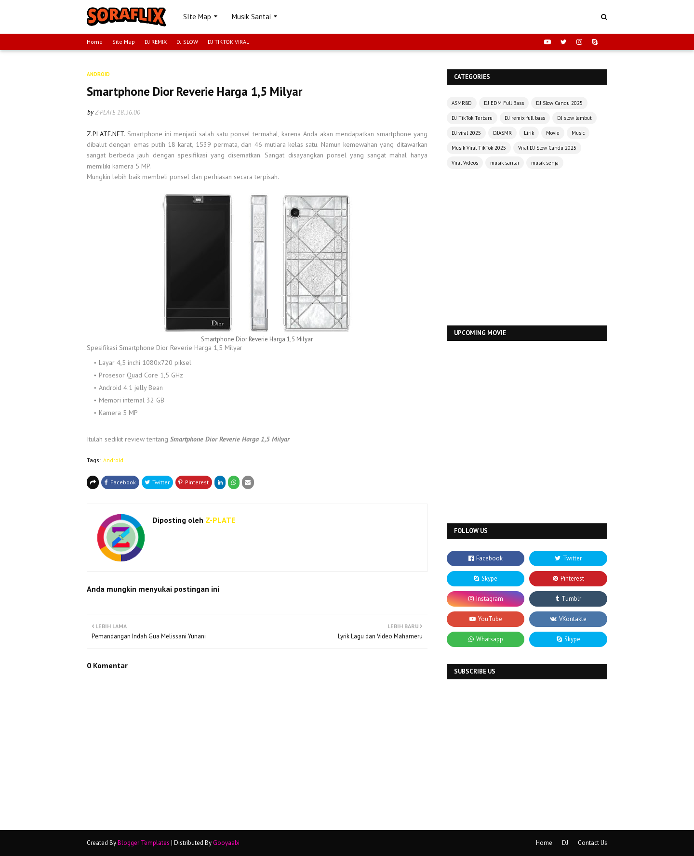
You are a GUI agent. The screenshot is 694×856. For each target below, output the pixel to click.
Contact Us (592, 843)
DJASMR (502, 133)
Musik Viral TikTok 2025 (479, 147)
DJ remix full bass (525, 118)
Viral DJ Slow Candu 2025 (547, 147)
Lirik (529, 133)
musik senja (545, 162)
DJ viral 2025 (466, 133)
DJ (565, 843)
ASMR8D (462, 103)
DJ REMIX (156, 41)
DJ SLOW (187, 41)
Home (95, 41)
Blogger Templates (144, 843)
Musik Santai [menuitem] (251, 16)
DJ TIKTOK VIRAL (228, 41)
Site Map (123, 41)
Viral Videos (465, 162)
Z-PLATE (105, 112)
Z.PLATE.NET (105, 134)
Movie (553, 133)
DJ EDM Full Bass (504, 103)
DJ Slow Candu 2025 (559, 103)
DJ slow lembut (574, 118)
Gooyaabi (226, 843)
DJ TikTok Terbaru (472, 118)
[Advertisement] (527, 248)
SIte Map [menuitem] (197, 16)
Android (113, 460)
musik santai (504, 162)
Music (578, 133)
